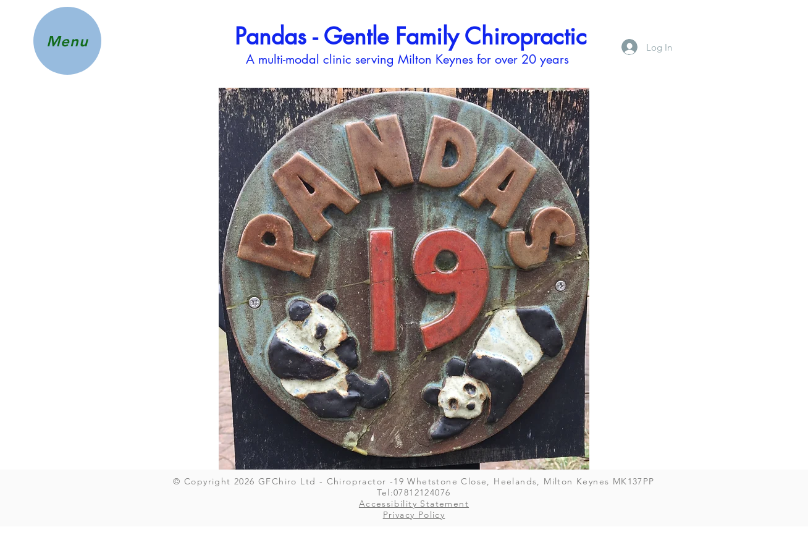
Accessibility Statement (414, 503)
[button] (67, 41)
